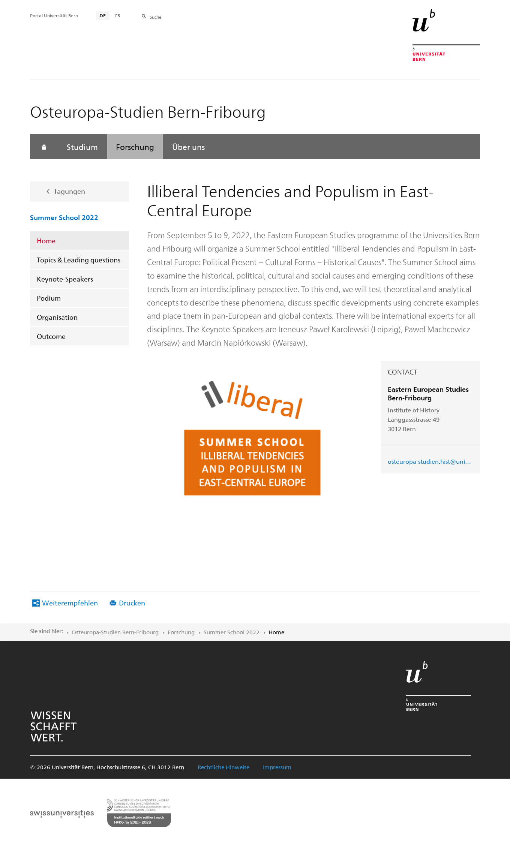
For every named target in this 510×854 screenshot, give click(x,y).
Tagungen (69, 191)
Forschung (135, 146)
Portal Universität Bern (54, 15)
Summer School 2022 (64, 217)
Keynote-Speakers (65, 278)
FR (117, 15)
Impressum (277, 767)
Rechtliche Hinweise (223, 767)
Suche (156, 17)
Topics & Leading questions (78, 259)
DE (103, 15)
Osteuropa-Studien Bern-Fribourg (115, 632)
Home (46, 240)
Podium (49, 298)
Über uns (188, 146)
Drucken (132, 602)
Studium (82, 146)
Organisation (57, 317)
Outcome (51, 336)
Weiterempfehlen (70, 602)
